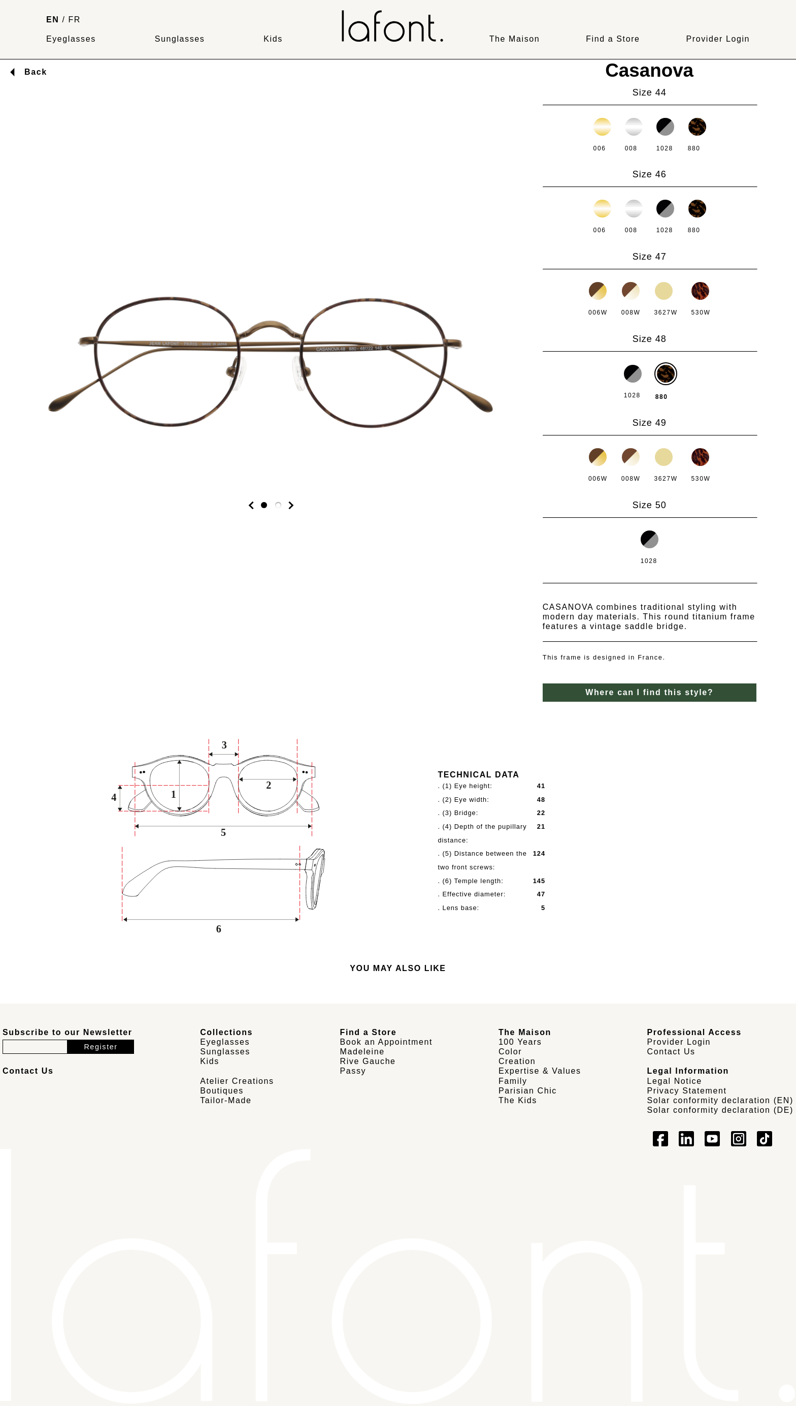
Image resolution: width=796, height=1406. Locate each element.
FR (75, 19)
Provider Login (718, 39)
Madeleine (362, 1051)
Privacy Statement (687, 1090)
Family (513, 1081)
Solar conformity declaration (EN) (720, 1100)
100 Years (520, 1042)
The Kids (518, 1100)
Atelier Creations (237, 1081)
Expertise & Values (540, 1071)
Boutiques (222, 1090)
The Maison (514, 39)
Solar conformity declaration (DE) (720, 1110)
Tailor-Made (225, 1100)
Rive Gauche (368, 1061)
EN (52, 19)
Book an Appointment (386, 1042)
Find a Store (613, 39)
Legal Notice (674, 1081)
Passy (353, 1071)
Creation (517, 1061)
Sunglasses (180, 39)
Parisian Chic (528, 1090)
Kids (273, 39)
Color (510, 1051)
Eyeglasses (71, 39)
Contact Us (671, 1051)
